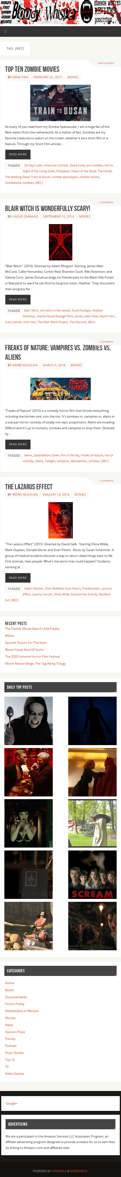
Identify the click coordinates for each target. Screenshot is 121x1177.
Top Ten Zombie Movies (32, 69)
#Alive (9, 635)
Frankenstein (91, 588)
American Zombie (56, 165)
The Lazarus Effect (29, 487)
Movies (73, 77)
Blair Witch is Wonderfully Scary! (47, 208)
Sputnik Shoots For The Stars (26, 642)
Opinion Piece (15, 1032)
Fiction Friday (14, 1004)
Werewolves (79, 461)
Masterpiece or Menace (22, 1011)
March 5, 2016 (54, 365)
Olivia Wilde (61, 594)
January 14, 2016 (56, 494)
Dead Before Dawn (46, 455)
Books (9, 990)
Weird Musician (25, 365)
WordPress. (79, 1171)
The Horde (105, 171)
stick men (29, 322)
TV (7, 1067)
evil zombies (94, 165)
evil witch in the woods (55, 310)
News (9, 1025)
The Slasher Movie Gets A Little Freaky (32, 628)
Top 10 (10, 1060)
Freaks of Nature (92, 455)
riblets (39, 461)
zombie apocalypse (65, 177)
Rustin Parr (107, 316)
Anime (9, 983)
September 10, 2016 (58, 216)
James (79, 316)
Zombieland (13, 183)
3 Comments (106, 341)
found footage (81, 310)
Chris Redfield (54, 588)
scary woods (13, 322)
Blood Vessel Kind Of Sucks (24, 649)
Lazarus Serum (42, 594)
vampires (63, 461)
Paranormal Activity (84, 594)
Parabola (59, 1171)
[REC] (39, 183)
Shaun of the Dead (83, 171)
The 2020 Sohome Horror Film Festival (32, 656)
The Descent (77, 322)
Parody (10, 1039)
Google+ (11, 1103)
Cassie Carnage (25, 216)
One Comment (106, 63)
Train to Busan (41, 177)
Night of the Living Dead (39, 171)
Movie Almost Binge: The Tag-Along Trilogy (35, 663)
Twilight (50, 461)
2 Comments (106, 202)
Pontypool (63, 171)
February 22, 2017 (47, 77)
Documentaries (16, 997)
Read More (18, 154)
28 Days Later (33, 165)
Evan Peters (73, 588)
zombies (28, 183)
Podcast (11, 1046)
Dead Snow (77, 165)
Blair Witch (31, 310)
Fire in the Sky (70, 455)
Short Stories (14, 1053)
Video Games (14, 1073)
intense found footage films (55, 316)
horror (109, 165)
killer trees (91, 316)
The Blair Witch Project (53, 322)
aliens (28, 455)
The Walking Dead (17, 177)
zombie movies (89, 177)
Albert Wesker (33, 588)
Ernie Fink (20, 77)
